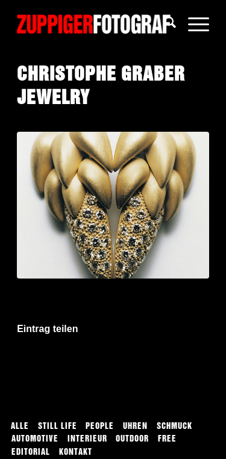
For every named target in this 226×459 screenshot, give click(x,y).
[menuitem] (164, 24)
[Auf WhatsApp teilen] (113, 363)
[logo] (94, 24)
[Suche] (164, 24)
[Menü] (192, 24)
